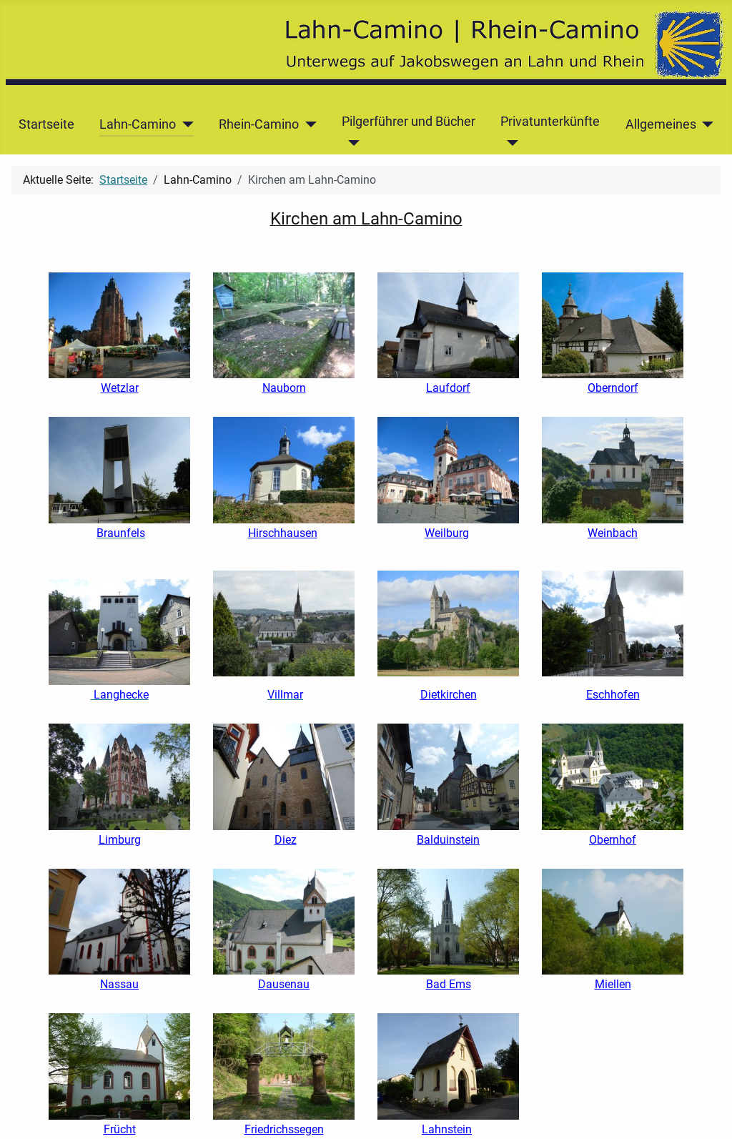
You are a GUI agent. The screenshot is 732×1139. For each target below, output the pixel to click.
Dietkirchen (448, 694)
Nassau (119, 984)
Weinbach (613, 533)
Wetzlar (120, 388)
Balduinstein (448, 840)
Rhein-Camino (259, 124)
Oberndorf (613, 388)
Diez (285, 840)
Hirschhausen (282, 533)
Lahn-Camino (137, 124)
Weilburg (447, 533)
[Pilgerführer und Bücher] (351, 143)
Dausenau (284, 984)
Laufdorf (448, 388)
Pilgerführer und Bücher (408, 121)
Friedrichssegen (284, 1129)
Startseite (46, 124)
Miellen (613, 984)
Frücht (120, 1129)
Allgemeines (660, 124)
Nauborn (284, 388)
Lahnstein (447, 1129)
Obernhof (612, 840)
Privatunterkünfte (550, 121)
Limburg (120, 840)
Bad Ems (448, 984)
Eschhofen (613, 694)
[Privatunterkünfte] (509, 143)
